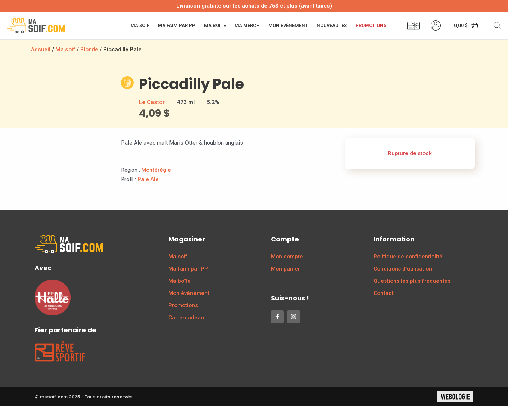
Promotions (370, 25)
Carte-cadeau (186, 317)
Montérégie (156, 170)
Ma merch (247, 25)
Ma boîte (215, 25)
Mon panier (285, 269)
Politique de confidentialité (408, 256)
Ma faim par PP (176, 25)
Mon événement (288, 25)
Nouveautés (332, 25)
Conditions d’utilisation (402, 269)
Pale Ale (148, 179)
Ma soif (140, 25)
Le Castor (152, 102)
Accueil (40, 49)
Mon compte (287, 256)
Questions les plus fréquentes (411, 281)
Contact (383, 293)
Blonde (90, 49)
